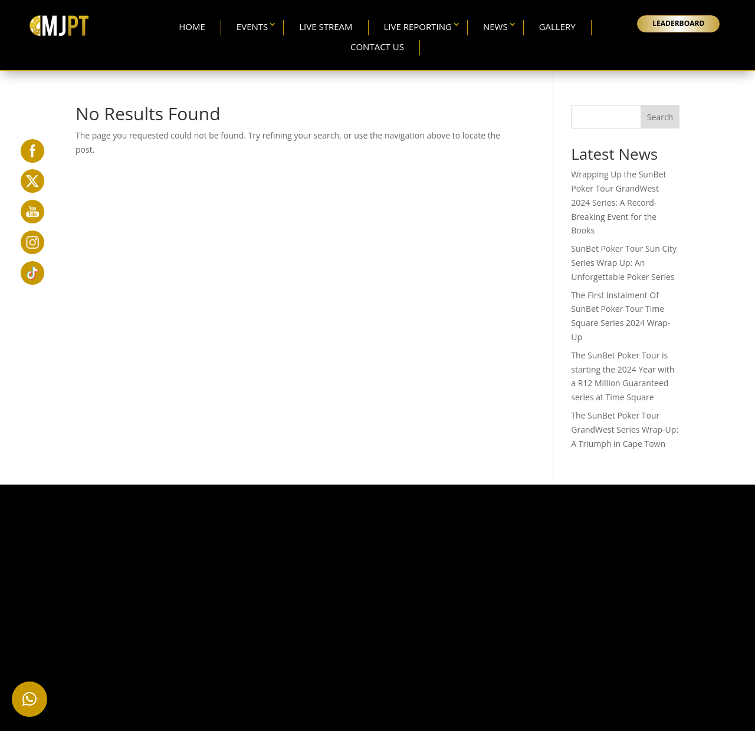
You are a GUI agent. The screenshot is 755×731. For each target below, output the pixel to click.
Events (252, 26)
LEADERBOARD (678, 23)
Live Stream (325, 26)
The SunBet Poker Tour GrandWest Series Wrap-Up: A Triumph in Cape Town (624, 429)
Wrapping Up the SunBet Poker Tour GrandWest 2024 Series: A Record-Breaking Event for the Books (618, 202)
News (495, 26)
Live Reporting (418, 26)
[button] (29, 699)
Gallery (557, 26)
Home (192, 26)
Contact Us (377, 46)
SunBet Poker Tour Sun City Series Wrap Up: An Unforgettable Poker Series (624, 262)
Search (660, 117)
